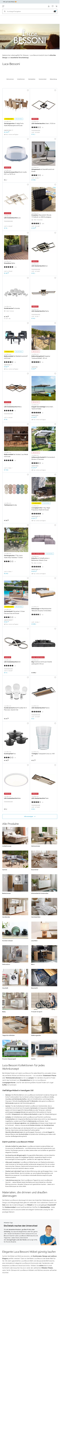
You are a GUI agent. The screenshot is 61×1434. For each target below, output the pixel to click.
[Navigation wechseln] (3, 6)
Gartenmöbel (42, 79)
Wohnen (8, 1095)
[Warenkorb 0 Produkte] (56, 6)
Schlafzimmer (21, 79)
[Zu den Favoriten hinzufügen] (28, 90)
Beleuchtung (53, 79)
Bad (6, 1128)
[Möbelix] (11, 6)
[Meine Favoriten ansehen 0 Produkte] (53, 6)
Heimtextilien (31, 79)
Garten (7, 1106)
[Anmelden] (49, 6)
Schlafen (8, 1117)
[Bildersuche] (54, 11)
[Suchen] (4, 11)
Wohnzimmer (10, 79)
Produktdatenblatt (36, 130)
